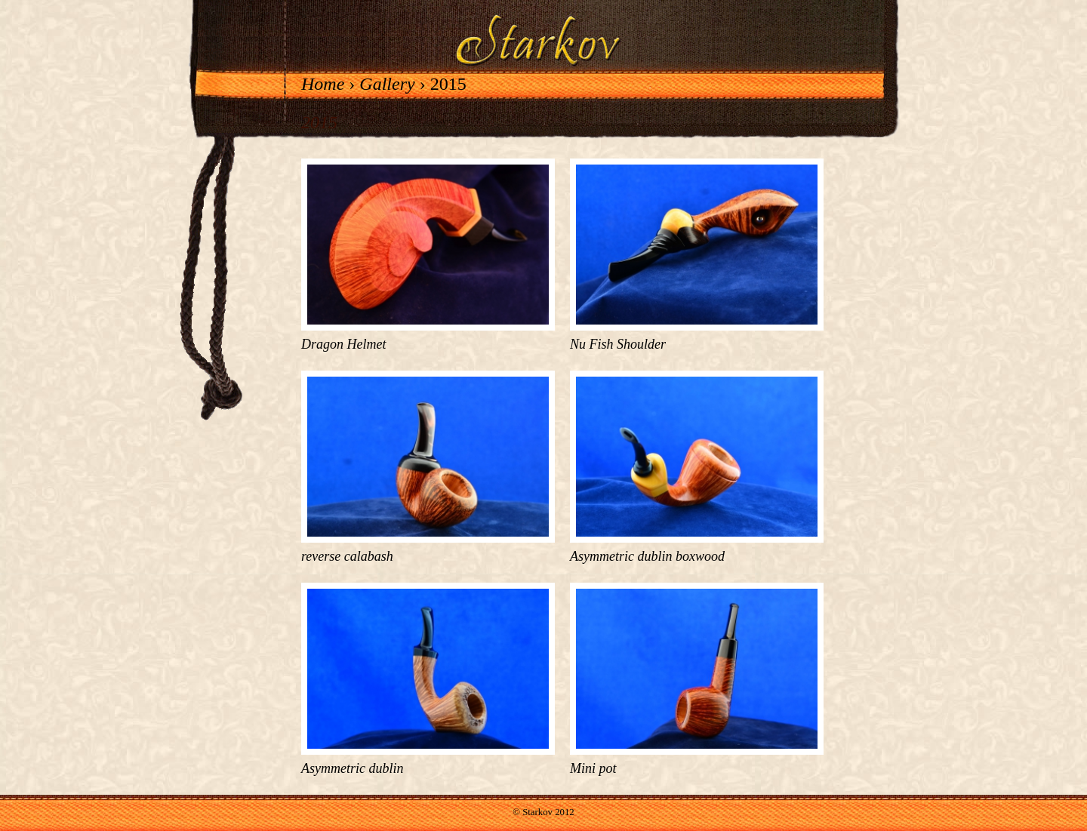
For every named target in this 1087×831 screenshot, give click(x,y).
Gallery (386, 84)
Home (322, 84)
